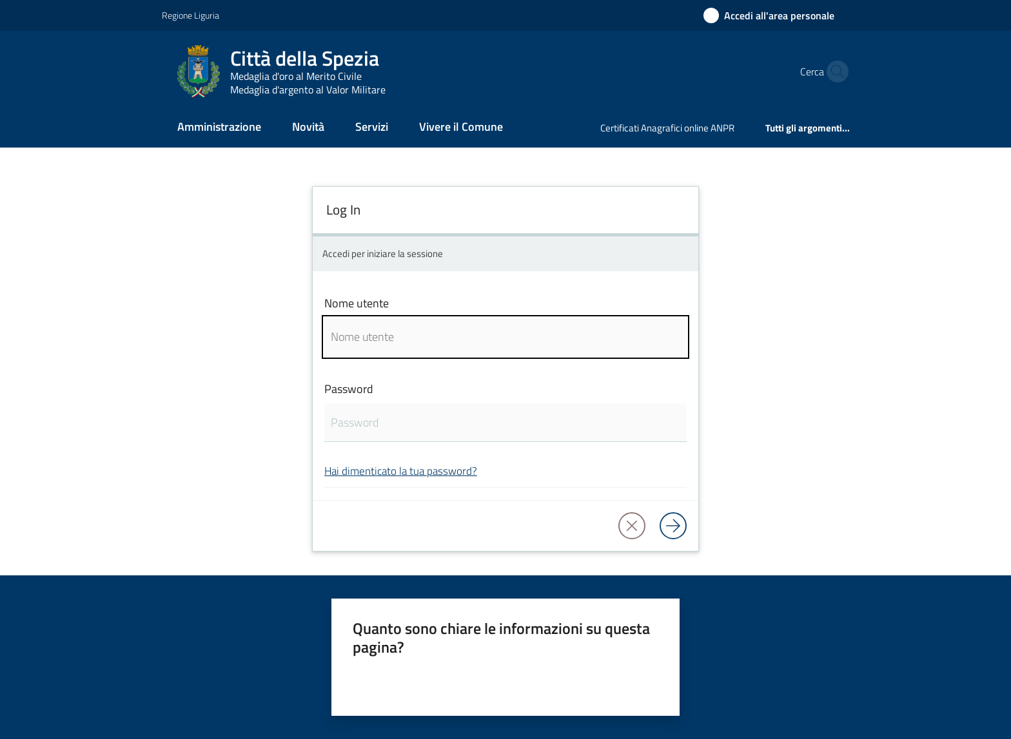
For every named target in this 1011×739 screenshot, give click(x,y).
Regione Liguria (190, 15)
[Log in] (673, 525)
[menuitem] (219, 128)
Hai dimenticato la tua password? (400, 471)
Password (348, 389)
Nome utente (356, 303)
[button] (834, 71)
